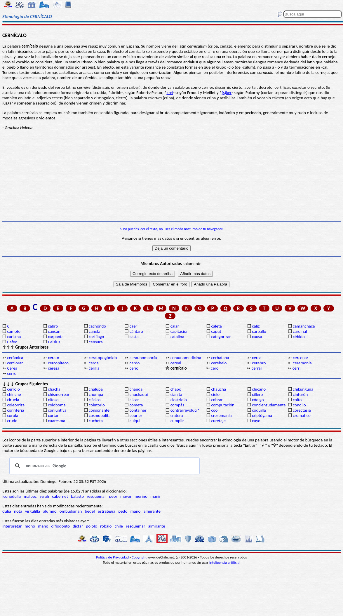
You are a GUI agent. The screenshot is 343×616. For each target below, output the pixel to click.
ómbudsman (71, 511)
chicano (259, 389)
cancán (54, 331)
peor (113, 496)
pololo (91, 526)
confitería (15, 410)
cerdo (135, 363)
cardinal (300, 331)
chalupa (96, 389)
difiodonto (60, 526)
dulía (6, 511)
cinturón (300, 394)
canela (94, 331)
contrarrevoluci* (185, 410)
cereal (175, 363)
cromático (302, 415)
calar (174, 326)
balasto (77, 496)
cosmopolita (100, 415)
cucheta (96, 420)
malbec (30, 496)
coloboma (56, 405)
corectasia (302, 410)
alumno (49, 511)
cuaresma (56, 420)
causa (257, 336)
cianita (176, 394)
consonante (99, 410)
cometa (136, 405)
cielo (215, 394)
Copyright (139, 557)
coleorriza (16, 405)
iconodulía (11, 496)
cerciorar (15, 363)
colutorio (97, 405)
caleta (216, 326)
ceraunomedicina (185, 357)
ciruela (13, 399)
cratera (176, 415)
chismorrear (58, 394)
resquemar (96, 496)
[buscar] (103, 465)
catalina (177, 336)
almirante (152, 511)
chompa (96, 394)
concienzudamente (268, 405)
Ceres (12, 368)
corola (12, 415)
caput (216, 331)
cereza (53, 368)
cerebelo (219, 363)
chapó (175, 389)
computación (222, 405)
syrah (44, 496)
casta (134, 336)
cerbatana (220, 357)
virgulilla (32, 511)
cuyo (256, 420)
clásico (94, 399)
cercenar (300, 357)
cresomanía (221, 415)
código (258, 399)
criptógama (262, 415)
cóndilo (299, 405)
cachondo (97, 326)
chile (119, 526)
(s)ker (227, 92)
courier (136, 415)
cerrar (257, 368)
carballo (259, 331)
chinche (14, 394)
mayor (126, 496)
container (138, 410)
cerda (94, 363)
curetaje (218, 420)
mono (30, 526)
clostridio (178, 399)
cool (214, 410)
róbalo (106, 526)
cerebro (259, 363)
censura (96, 341)
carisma (14, 336)
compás (177, 405)
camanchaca (304, 326)
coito (297, 399)
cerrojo (13, 389)
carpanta (55, 336)
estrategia (106, 511)
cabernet (60, 496)
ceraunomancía (143, 357)
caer (133, 326)
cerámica (15, 357)
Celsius (54, 341)
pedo (122, 511)
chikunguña (303, 389)
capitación (179, 331)
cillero (257, 394)
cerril (297, 368)
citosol (54, 399)
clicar (134, 399)
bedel (90, 511)
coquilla (259, 410)
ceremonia (302, 363)
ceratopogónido (103, 357)
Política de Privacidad (113, 557)
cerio (134, 368)
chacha (54, 389)
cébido (299, 336)
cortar (53, 415)
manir (155, 496)
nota (18, 511)
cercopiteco (58, 363)
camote (13, 331)
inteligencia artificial (224, 562)
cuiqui (135, 420)
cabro (53, 326)
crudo (12, 420)
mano (135, 511)
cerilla (94, 368)
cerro (11, 373)
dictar (78, 526)
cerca (256, 357)
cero (215, 368)
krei (169, 92)
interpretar (12, 526)
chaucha (218, 389)
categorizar (221, 336)
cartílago (96, 336)
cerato (53, 357)
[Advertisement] (171, 175)
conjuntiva (57, 410)
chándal (137, 389)
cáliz (256, 326)
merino (141, 496)
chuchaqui (139, 394)
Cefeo (12, 341)
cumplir (177, 420)
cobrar (216, 399)
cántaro (136, 331)
